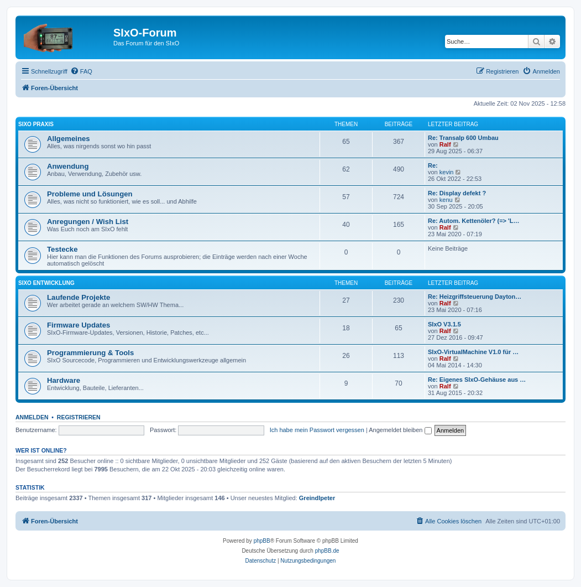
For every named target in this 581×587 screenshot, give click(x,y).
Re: (433, 165)
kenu (446, 199)
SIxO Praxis (36, 124)
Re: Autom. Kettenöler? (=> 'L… (473, 220)
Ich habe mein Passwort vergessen (317, 430)
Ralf (445, 144)
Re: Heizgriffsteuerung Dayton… (474, 296)
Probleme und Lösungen (90, 194)
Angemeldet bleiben (400, 430)
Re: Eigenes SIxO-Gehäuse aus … (477, 379)
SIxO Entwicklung (46, 283)
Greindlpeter (317, 498)
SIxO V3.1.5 (444, 324)
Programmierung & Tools (90, 353)
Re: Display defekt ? (457, 193)
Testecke (62, 249)
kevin (446, 172)
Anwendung (67, 166)
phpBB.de (327, 551)
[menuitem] (81, 71)
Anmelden (32, 417)
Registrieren (79, 417)
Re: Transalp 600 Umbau (463, 137)
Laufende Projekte (78, 297)
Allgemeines (68, 138)
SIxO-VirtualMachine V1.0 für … (473, 352)
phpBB (262, 541)
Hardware (63, 380)
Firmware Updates (78, 325)
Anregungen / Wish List (87, 221)
